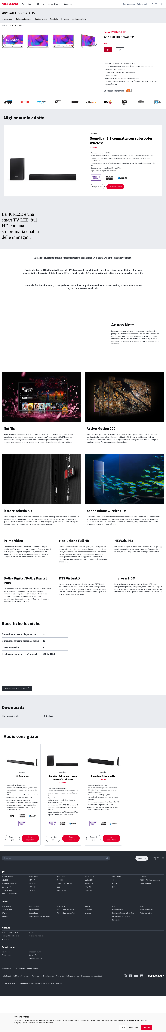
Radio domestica (146, 952)
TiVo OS (88, 929)
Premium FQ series (9, 926)
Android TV (89, 922)
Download (65, 19)
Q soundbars (34, 952)
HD (113, 929)
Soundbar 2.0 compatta (103, 818)
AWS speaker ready (9, 936)
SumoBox (5, 959)
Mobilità (40, 4)
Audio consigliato (79, 19)
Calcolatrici (142, 4)
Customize (133, 1027)
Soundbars (33, 955)
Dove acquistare (115, 204)
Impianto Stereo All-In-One (123, 955)
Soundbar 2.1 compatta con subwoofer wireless (63, 820)
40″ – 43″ (32, 929)
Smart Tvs (33, 997)
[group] (50, 61)
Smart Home (53, 4)
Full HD (115, 926)
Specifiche (54, 19)
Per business (129, 4)
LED (58, 929)
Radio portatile (146, 955)
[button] (96, 106)
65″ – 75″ (32, 922)
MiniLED (5, 922)
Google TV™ (89, 926)
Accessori (88, 955)
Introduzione (7, 19)
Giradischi (116, 962)
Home (3, 25)
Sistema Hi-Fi (117, 952)
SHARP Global (33, 1011)
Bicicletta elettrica (36, 978)
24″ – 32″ (32, 933)
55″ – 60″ (32, 926)
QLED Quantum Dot (65, 926)
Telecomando (145, 926)
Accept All (146, 1027)
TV (23, 4)
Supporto (68, 4)
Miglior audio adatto (23, 19)
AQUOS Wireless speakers (150, 922)
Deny (123, 1027)
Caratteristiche (41, 19)
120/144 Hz (61, 933)
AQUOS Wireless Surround (39, 959)
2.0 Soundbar (22, 818)
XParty (4, 955)
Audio (30, 4)
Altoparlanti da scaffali (66, 955)
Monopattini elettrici (10, 978)
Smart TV (88, 933)
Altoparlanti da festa (65, 952)
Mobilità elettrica (36, 1001)
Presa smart (7, 997)
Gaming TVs (6, 929)
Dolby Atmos (7, 933)
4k (113, 922)
